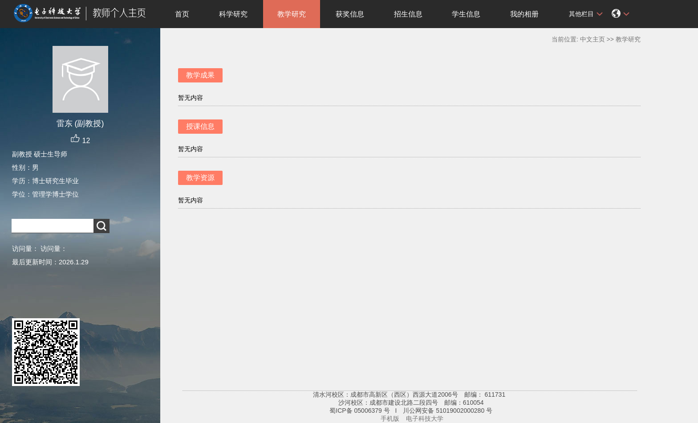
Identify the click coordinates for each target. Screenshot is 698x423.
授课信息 (200, 126)
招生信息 (408, 14)
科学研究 (233, 14)
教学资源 (200, 177)
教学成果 (200, 75)
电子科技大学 (424, 418)
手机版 (390, 418)
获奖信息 (350, 14)
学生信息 (466, 14)
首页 (182, 14)
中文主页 (592, 39)
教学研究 (291, 14)
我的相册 (524, 14)
